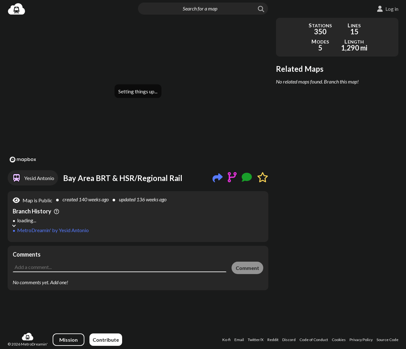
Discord (289, 339)
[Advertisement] (138, 260)
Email (239, 339)
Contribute (106, 340)
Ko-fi (226, 339)
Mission (68, 340)
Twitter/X (256, 339)
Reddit (272, 339)
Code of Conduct (313, 339)
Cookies (339, 339)
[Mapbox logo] (23, 159)
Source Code (387, 339)
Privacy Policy (361, 339)
